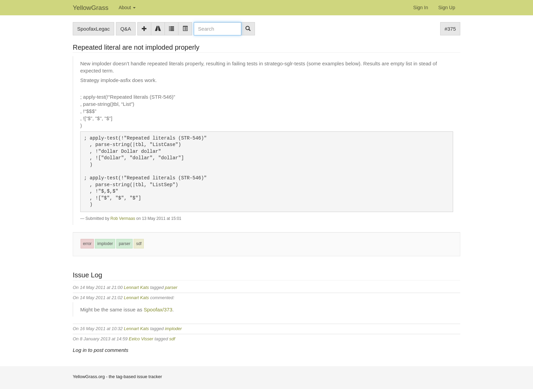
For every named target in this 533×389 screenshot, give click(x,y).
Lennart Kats (136, 287)
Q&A (125, 29)
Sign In (420, 7)
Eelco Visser (141, 338)
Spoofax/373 (158, 309)
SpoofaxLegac (93, 29)
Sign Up (446, 7)
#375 (450, 29)
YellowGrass (90, 7)
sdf (138, 243)
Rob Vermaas (122, 218)
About (127, 7)
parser (124, 243)
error (87, 243)
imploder (105, 243)
